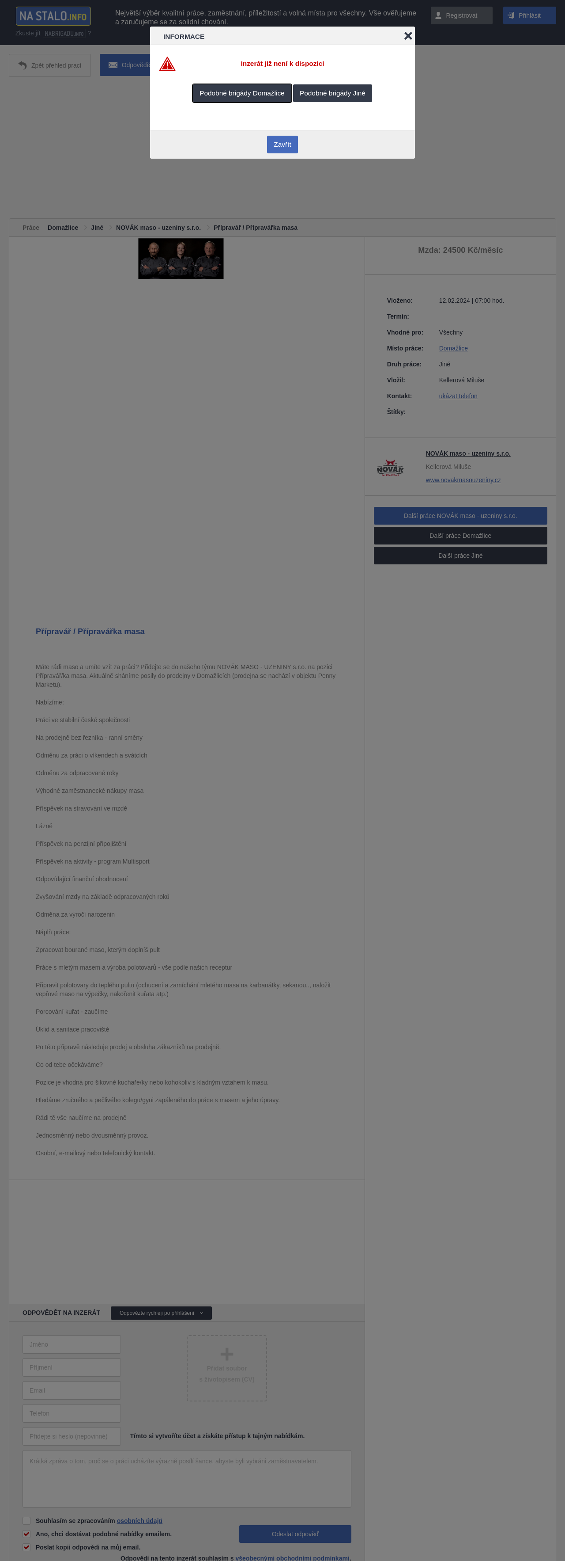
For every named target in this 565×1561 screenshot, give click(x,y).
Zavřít (282, 144)
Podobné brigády (242, 93)
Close (408, 35)
